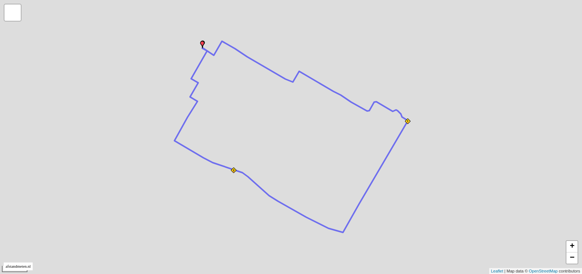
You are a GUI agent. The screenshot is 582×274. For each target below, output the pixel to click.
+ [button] (572, 246)
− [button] (572, 258)
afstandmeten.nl (18, 266)
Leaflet (497, 271)
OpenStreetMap (543, 271)
